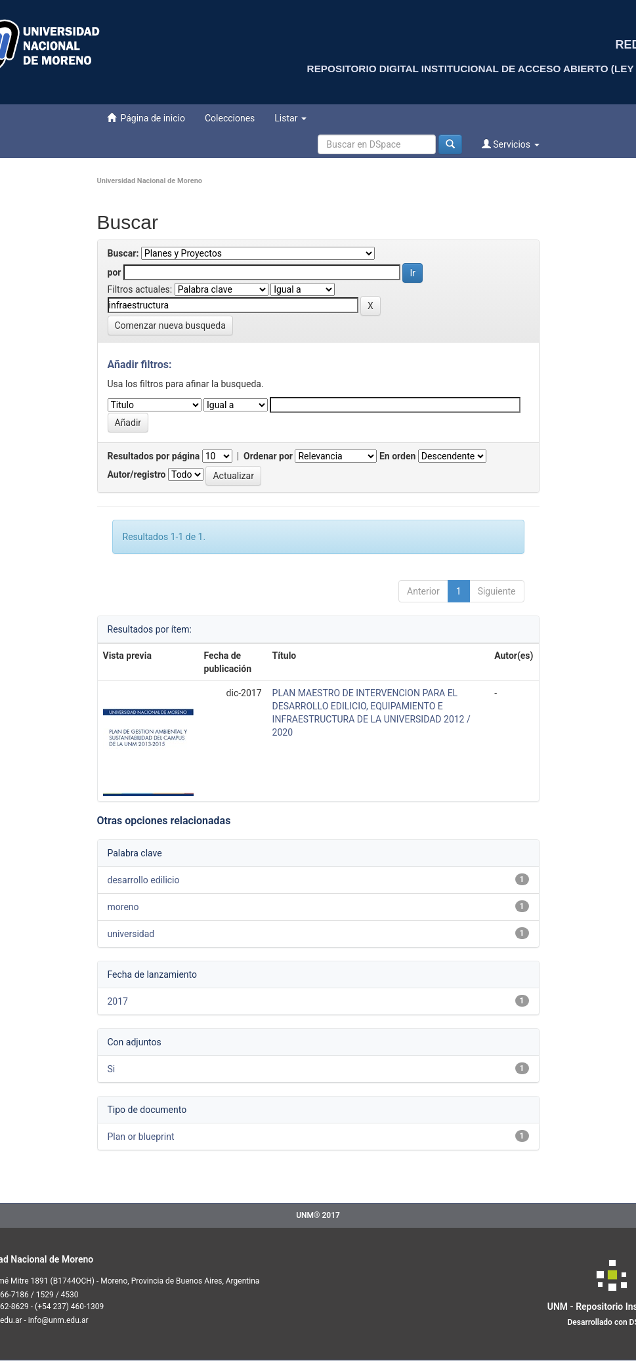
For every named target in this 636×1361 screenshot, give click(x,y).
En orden (397, 456)
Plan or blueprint (141, 1136)
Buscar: (123, 253)
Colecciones (230, 118)
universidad (131, 934)
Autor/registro (137, 474)
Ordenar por (268, 456)
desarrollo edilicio (144, 880)
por (114, 272)
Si (112, 1069)
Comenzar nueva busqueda (170, 325)
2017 (118, 1001)
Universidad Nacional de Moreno (150, 181)
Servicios (511, 144)
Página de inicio (146, 117)
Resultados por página (154, 456)
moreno (123, 907)
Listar (290, 118)
